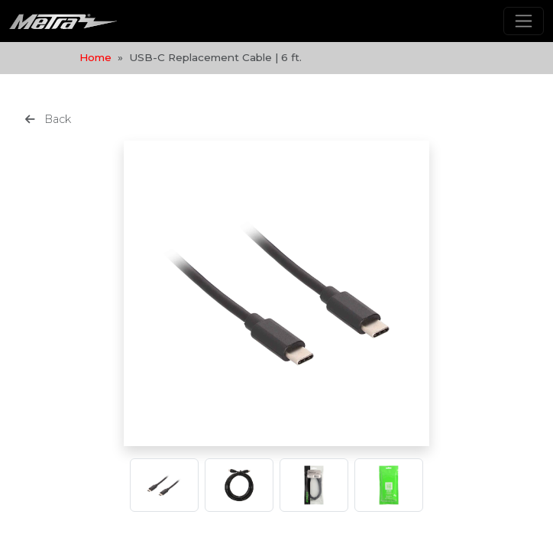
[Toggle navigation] (523, 21)
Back (48, 119)
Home (95, 57)
